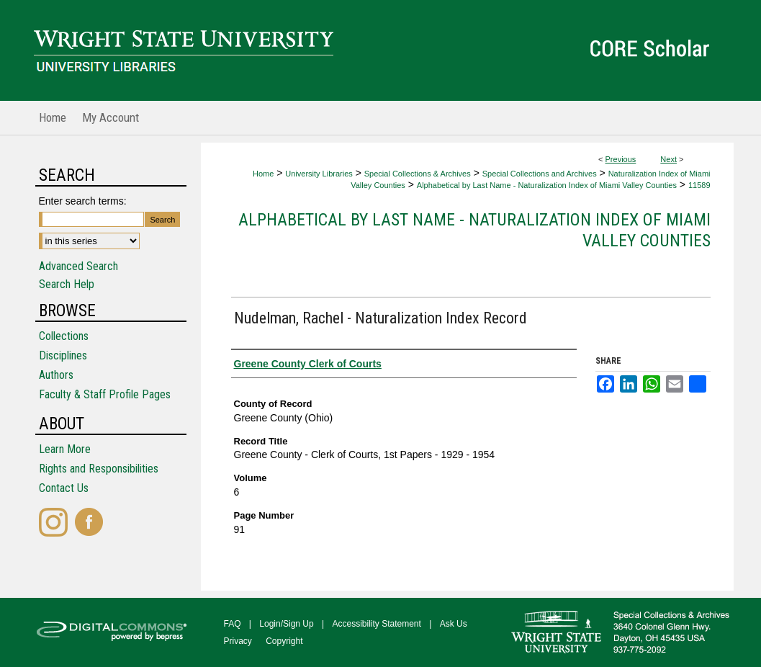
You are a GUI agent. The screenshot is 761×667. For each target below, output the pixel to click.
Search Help (66, 284)
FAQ (232, 624)
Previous (620, 159)
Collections (64, 336)
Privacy (238, 641)
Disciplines (63, 355)
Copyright (284, 641)
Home (263, 173)
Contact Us (64, 488)
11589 (699, 185)
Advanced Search (78, 266)
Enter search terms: (83, 201)
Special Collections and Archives (539, 173)
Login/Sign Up (286, 624)
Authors (56, 375)
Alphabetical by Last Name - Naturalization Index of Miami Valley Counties (547, 185)
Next (668, 159)
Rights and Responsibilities (98, 468)
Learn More (65, 449)
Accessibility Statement (377, 624)
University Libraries (319, 173)
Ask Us (453, 624)
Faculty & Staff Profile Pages (105, 394)
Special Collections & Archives (417, 173)
